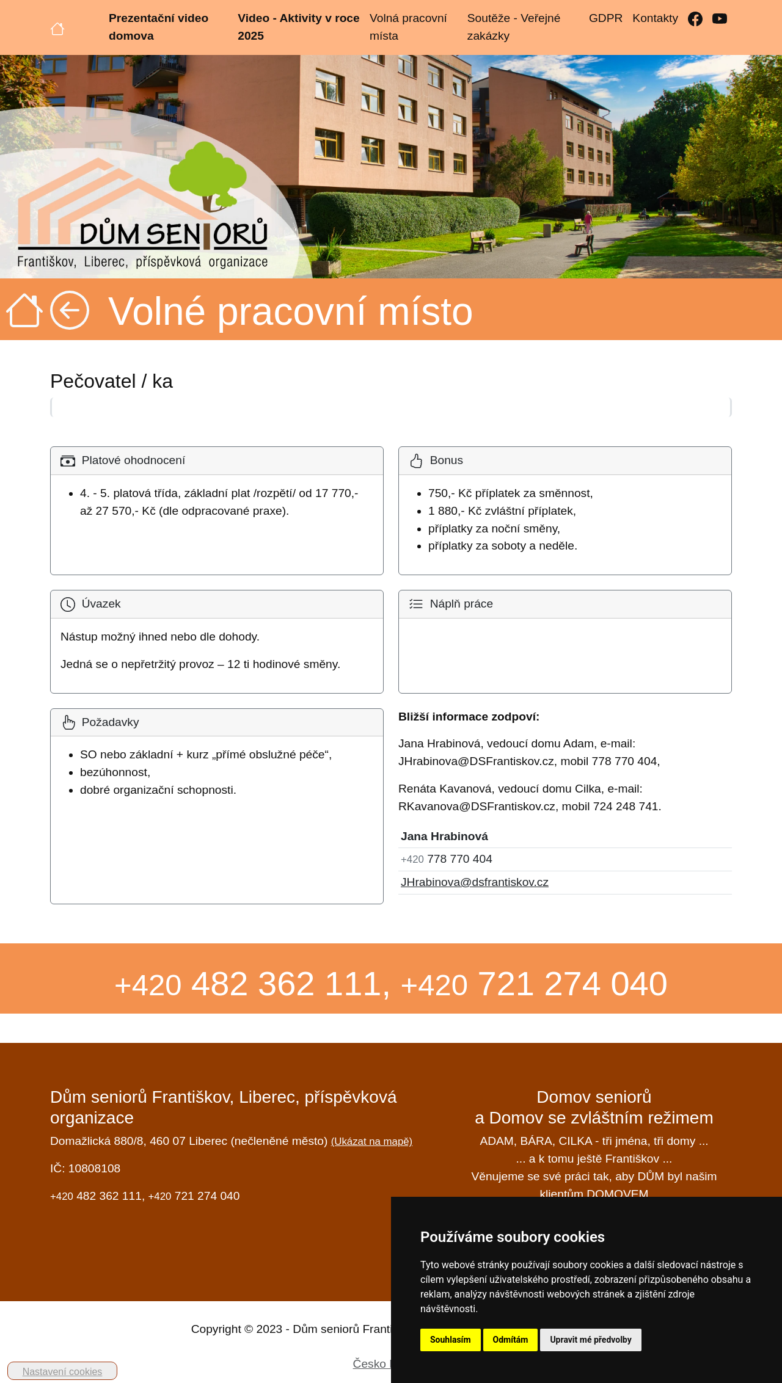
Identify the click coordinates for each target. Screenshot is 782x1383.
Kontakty (655, 18)
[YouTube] (719, 18)
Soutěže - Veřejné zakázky (514, 27)
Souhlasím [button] (450, 1340)
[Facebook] (695, 18)
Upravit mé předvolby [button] (590, 1340)
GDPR (606, 18)
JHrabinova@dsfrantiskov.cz (475, 882)
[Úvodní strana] (57, 27)
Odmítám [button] (510, 1340)
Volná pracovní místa (408, 27)
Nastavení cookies (63, 1372)
